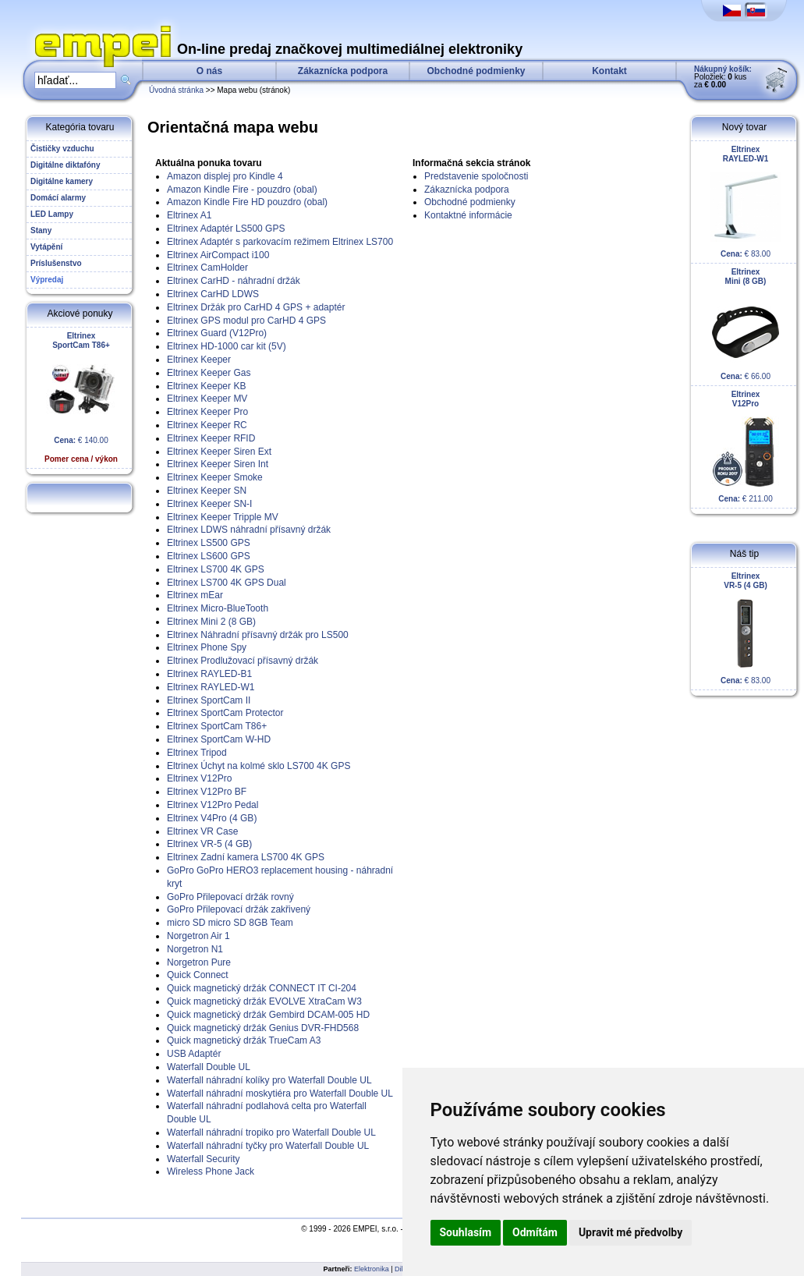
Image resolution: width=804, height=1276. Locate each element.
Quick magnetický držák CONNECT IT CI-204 (261, 988)
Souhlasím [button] (466, 1232)
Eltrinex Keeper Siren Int (217, 464)
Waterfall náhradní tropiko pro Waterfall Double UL (271, 1132)
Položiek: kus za (723, 77)
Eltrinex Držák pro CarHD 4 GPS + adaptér (256, 307)
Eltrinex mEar (195, 595)
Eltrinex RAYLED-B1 (209, 673)
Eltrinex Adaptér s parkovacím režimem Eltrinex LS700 (280, 241)
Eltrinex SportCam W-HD (219, 739)
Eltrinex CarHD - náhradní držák (233, 280)
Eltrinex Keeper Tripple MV (222, 517)
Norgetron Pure (199, 962)
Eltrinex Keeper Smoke (215, 477)
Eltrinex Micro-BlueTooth (217, 608)
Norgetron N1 (195, 949)
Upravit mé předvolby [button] (630, 1232)
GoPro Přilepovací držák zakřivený (238, 909)
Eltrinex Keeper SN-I (209, 503)
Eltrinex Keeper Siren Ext (219, 451)
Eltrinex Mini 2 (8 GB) (211, 621)
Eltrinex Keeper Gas (208, 372)
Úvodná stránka (176, 90)
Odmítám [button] (535, 1232)
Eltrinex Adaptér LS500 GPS (226, 228)
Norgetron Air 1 (198, 935)
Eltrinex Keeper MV (207, 398)
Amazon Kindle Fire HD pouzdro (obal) (247, 202)
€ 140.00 (81, 397)
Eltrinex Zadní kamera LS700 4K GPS (245, 857)
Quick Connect (197, 974)
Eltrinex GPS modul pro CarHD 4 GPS (246, 320)
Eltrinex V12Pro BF (206, 791)
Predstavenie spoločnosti (476, 176)
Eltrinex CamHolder (207, 267)
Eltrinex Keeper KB (206, 386)
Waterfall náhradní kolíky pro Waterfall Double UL (269, 1080)
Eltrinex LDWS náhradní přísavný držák (249, 529)
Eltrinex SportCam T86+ (217, 726)
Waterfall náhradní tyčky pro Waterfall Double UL (268, 1145)
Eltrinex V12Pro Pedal (212, 804)
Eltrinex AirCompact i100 (218, 255)
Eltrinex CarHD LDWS (213, 294)
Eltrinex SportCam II (208, 700)
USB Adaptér (194, 1053)
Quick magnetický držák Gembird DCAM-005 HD (268, 1014)
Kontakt (609, 71)
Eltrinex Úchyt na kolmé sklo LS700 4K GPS (258, 765)
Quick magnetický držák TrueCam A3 (244, 1040)
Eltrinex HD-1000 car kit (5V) (226, 346)
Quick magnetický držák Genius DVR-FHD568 (263, 1028)
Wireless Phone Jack (210, 1171)
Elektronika (371, 1269)
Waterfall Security (203, 1159)
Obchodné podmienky (476, 71)
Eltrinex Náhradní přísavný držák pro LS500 (258, 634)
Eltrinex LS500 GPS (208, 542)
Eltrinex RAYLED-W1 (210, 687)
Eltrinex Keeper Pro (207, 411)
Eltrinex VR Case (202, 831)
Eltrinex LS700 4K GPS (215, 569)
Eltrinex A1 (189, 215)
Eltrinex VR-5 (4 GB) (209, 843)
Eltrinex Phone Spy (206, 647)
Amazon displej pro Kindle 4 (225, 176)
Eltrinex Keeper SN (206, 490)
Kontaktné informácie (468, 215)
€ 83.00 (745, 201)
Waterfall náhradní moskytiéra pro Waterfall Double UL (280, 1093)
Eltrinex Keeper (199, 359)
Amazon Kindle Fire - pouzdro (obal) (242, 189)
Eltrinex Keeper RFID (211, 438)
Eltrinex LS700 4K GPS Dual (226, 582)
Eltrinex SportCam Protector (225, 712)
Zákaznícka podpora (343, 71)
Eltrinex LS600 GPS (208, 556)
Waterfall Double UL (208, 1067)
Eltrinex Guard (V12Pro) (217, 333)
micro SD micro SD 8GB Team (230, 922)
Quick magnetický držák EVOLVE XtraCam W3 (264, 1001)
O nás (209, 71)
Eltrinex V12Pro (199, 778)
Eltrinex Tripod (197, 752)
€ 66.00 (745, 324)
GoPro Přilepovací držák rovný (230, 896)
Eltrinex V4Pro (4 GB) (212, 818)
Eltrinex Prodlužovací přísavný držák (242, 660)
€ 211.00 (745, 446)
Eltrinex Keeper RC (207, 425)
